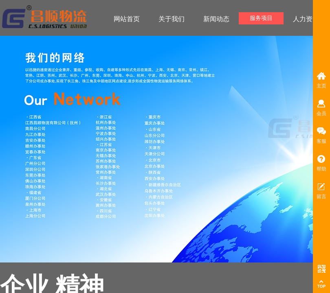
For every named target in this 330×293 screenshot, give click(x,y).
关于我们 (171, 18)
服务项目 (261, 18)
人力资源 (306, 18)
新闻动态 (216, 18)
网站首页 (127, 18)
